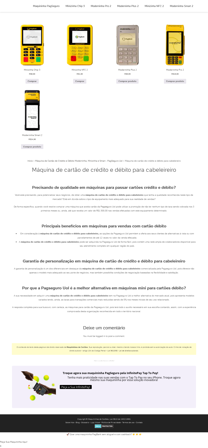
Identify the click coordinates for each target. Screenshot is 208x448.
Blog (78, 422)
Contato (139, 422)
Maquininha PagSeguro (46, 6)
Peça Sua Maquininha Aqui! (13, 441)
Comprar (32, 81)
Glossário (85, 422)
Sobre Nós (69, 422)
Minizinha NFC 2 (154, 6)
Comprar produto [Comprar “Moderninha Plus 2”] (127, 81)
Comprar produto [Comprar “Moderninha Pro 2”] (175, 81)
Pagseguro (106, 206)
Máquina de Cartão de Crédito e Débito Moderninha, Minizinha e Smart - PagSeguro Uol (78, 160)
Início (30, 160)
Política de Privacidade (111, 422)
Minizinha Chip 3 (75, 6)
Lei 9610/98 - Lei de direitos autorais (123, 350)
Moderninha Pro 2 (101, 6)
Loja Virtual (95, 422)
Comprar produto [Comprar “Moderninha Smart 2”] (32, 146)
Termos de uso (128, 422)
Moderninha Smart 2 (181, 6)
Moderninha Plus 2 (128, 6)
